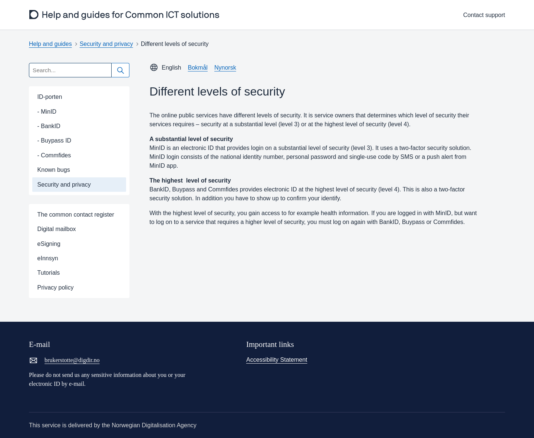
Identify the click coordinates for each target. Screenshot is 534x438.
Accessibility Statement (276, 360)
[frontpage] (124, 15)
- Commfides (54, 155)
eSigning (48, 244)
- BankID (48, 126)
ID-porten (49, 97)
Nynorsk (225, 67)
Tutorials (48, 273)
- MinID (47, 111)
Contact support (484, 15)
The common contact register (75, 214)
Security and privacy (106, 44)
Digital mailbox (56, 229)
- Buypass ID (54, 140)
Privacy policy (55, 287)
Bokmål (198, 67)
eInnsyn (47, 258)
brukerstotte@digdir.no (64, 360)
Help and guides (50, 44)
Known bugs (53, 170)
